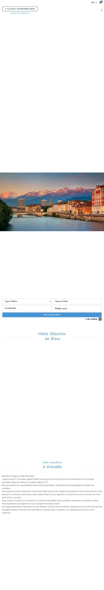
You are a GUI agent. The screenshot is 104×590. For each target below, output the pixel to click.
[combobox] (26, 301)
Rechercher (52, 315)
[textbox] (11, 301)
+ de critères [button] (93, 319)
